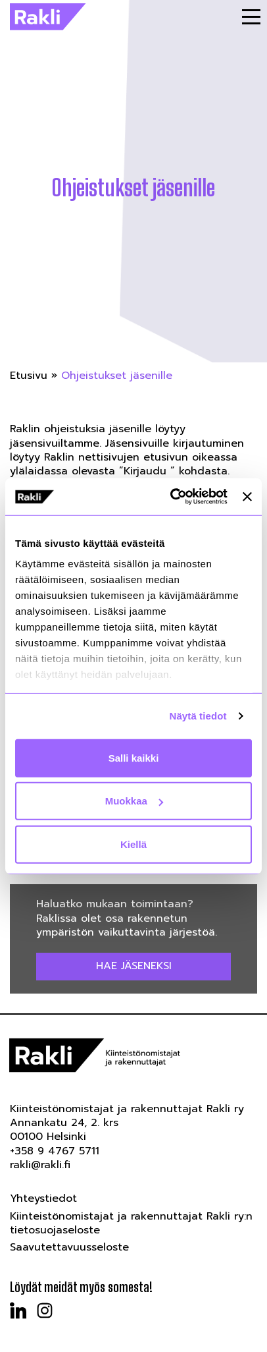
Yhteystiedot (43, 1198)
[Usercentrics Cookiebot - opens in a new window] (172, 496)
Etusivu (28, 375)
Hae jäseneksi (134, 966)
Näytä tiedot (198, 715)
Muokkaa (134, 800)
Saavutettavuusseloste (69, 1247)
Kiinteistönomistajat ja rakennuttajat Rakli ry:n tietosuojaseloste (131, 1223)
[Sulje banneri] (247, 496)
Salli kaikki (134, 757)
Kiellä (133, 843)
